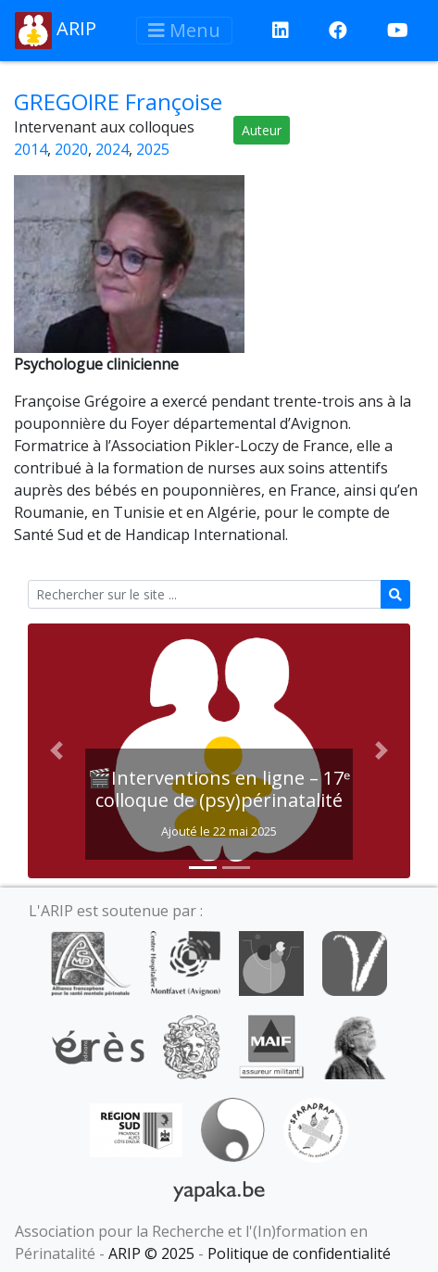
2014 (30, 149)
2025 (152, 149)
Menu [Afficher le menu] (184, 30)
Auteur (262, 130)
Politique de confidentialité (299, 1253)
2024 (112, 149)
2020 (71, 149)
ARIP (55, 30)
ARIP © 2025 (151, 1253)
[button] (56, 750)
